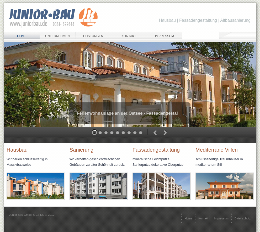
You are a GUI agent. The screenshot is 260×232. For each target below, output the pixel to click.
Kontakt (128, 36)
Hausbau (17, 150)
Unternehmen (57, 36)
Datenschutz (243, 218)
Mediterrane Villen (216, 150)
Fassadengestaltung (156, 150)
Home (188, 218)
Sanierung (81, 150)
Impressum (164, 36)
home (21, 36)
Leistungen (93, 36)
